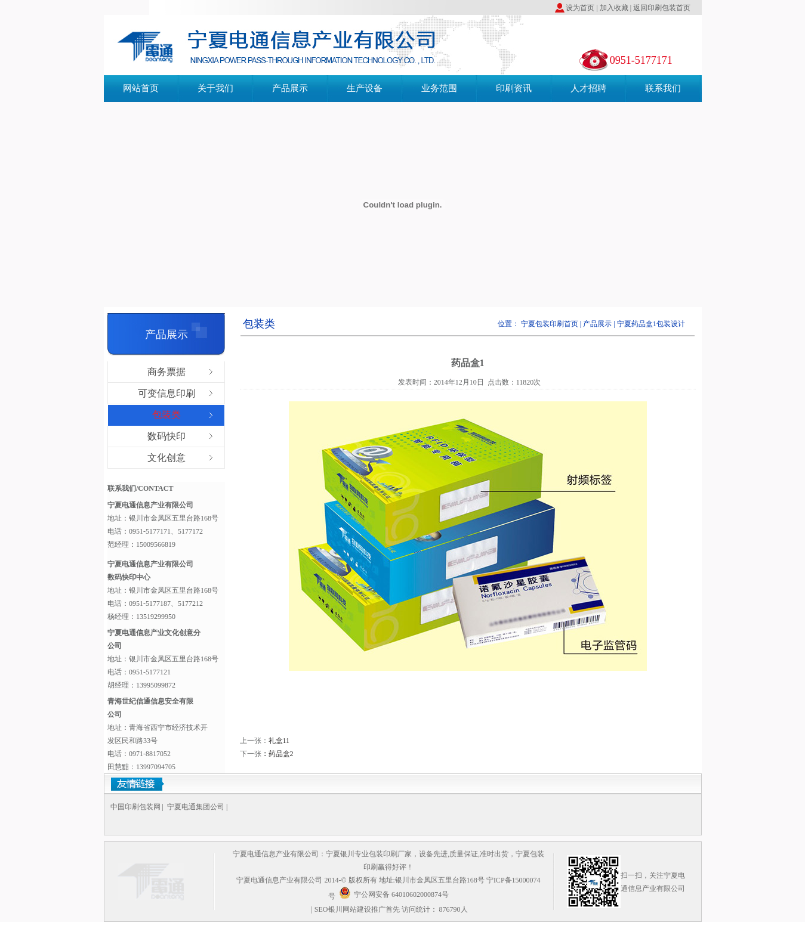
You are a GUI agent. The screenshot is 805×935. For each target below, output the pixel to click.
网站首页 (141, 88)
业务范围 (439, 88)
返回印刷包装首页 (661, 8)
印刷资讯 (514, 88)
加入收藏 (613, 8)
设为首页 (580, 8)
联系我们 (663, 88)
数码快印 (166, 436)
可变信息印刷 (166, 393)
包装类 (166, 415)
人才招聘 (588, 88)
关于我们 (215, 88)
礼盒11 (279, 740)
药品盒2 (281, 754)
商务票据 (166, 372)
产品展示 (290, 88)
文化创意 (166, 458)
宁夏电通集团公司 (195, 807)
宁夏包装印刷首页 (550, 324)
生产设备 (365, 88)
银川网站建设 (349, 909)
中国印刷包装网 (135, 807)
